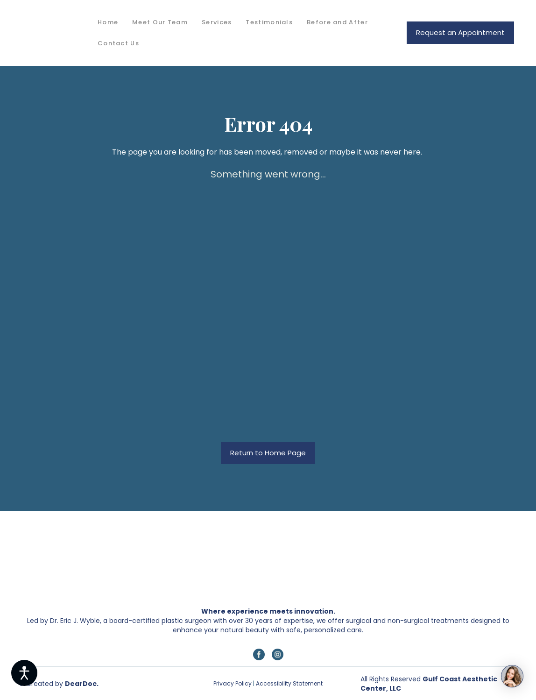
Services (217, 22)
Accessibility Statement (288, 683)
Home (108, 22)
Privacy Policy (232, 683)
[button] (460, 32)
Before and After (337, 22)
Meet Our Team (160, 22)
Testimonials (269, 22)
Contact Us (118, 43)
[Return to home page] (51, 33)
